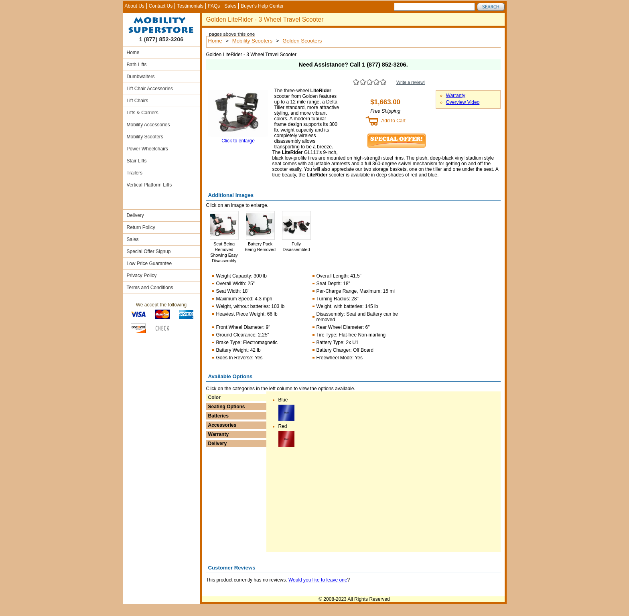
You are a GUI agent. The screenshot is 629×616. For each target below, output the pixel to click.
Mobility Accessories (148, 125)
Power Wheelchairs (147, 149)
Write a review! (410, 82)
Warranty (455, 95)
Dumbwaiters (141, 76)
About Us (134, 6)
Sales (230, 6)
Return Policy (141, 227)
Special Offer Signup (149, 251)
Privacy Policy (142, 275)
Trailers (135, 173)
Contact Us (160, 6)
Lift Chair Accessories (150, 88)
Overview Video (463, 102)
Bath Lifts (137, 64)
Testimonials (190, 6)
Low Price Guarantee (149, 263)
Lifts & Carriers (142, 113)
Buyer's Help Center (262, 6)
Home (133, 52)
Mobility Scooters (145, 137)
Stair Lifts (137, 161)
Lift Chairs (137, 100)
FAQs (214, 6)
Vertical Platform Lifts (149, 185)
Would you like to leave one (317, 580)
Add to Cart (393, 121)
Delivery (135, 215)
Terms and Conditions (150, 287)
